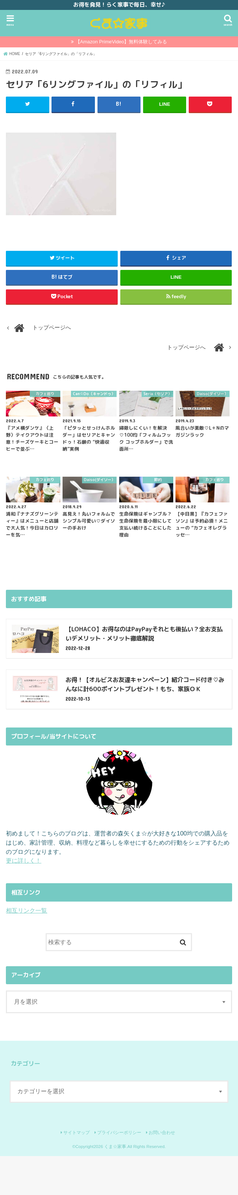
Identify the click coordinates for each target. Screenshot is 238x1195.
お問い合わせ (162, 1132)
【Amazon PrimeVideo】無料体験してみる (121, 41)
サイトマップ (76, 1132)
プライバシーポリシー (119, 1132)
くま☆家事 (115, 1146)
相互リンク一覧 (26, 910)
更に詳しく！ (23, 860)
